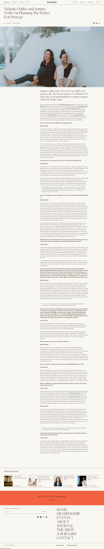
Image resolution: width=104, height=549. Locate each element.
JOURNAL (65, 526)
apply (27, 2)
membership (68, 514)
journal (75, 2)
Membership (7, 2)
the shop (82, 2)
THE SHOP (65, 530)
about (21, 2)
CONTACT (65, 538)
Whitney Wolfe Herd (74, 393)
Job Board (66, 534)
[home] (52, 2)
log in (98, 2)
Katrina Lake (74, 396)
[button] (15, 2)
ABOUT (63, 522)
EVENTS (64, 518)
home (62, 510)
